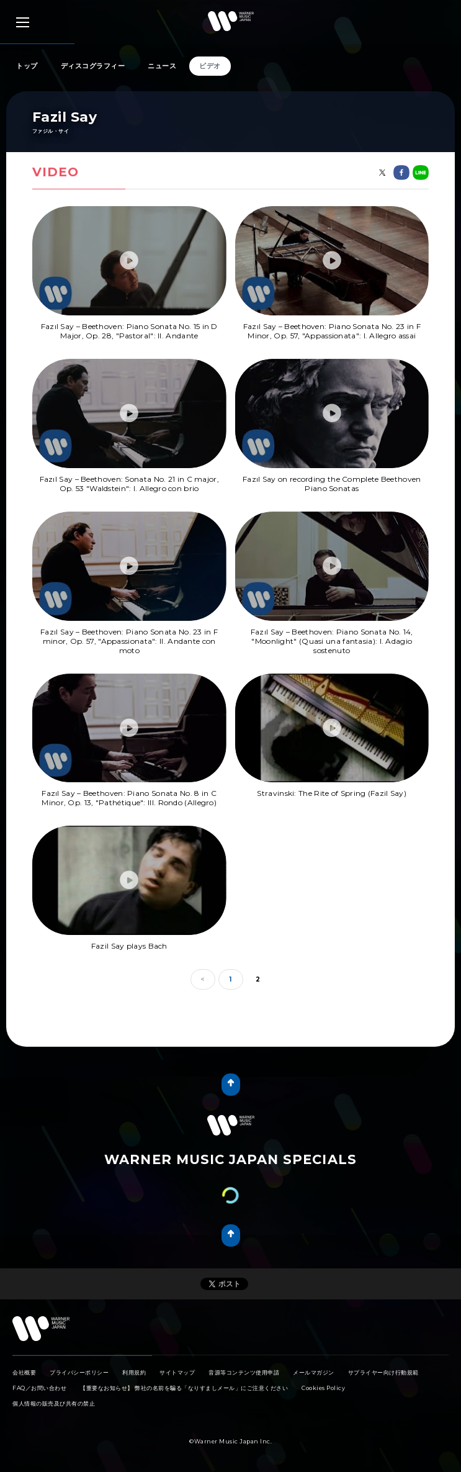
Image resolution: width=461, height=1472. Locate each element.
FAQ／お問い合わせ (39, 1375)
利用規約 (134, 1360)
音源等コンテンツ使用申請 (243, 1360)
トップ (27, 65)
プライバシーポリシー (79, 1360)
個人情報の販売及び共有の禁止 (53, 1391)
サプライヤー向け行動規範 (383, 1360)
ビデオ (210, 65)
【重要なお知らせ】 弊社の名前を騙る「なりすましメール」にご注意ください (184, 1375)
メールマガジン (313, 1360)
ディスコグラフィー (93, 65)
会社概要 (24, 1360)
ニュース (162, 65)
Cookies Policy (323, 1375)
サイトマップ (177, 1360)
